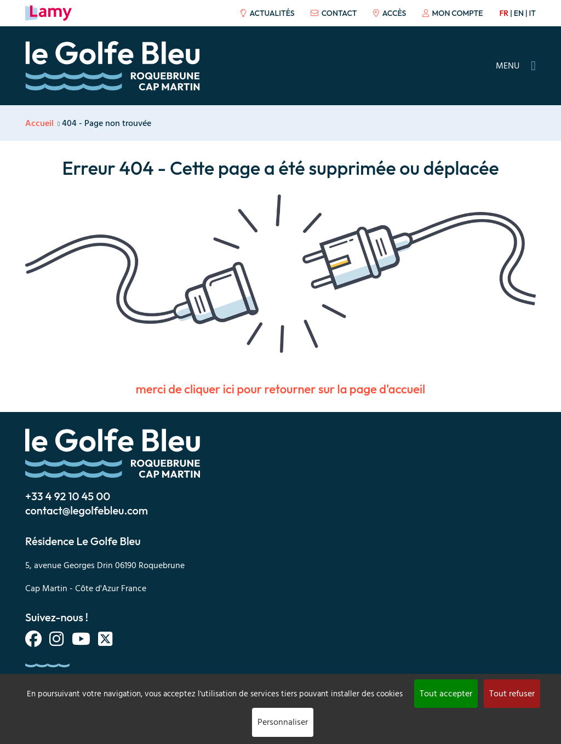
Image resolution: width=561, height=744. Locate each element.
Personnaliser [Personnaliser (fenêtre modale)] (282, 722)
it (532, 13)
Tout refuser (512, 693)
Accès (389, 13)
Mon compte (452, 13)
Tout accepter (446, 693)
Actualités (267, 13)
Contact (334, 13)
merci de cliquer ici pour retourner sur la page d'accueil (280, 389)
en (519, 13)
